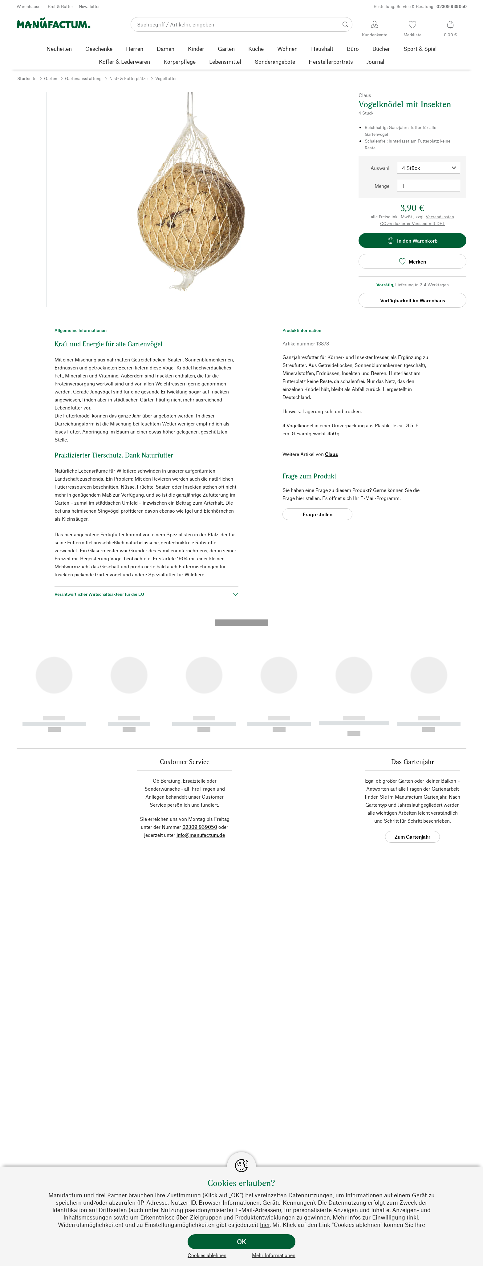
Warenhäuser (29, 6)
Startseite (26, 78)
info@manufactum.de (201, 717)
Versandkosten (440, 216)
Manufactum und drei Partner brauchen (100, 1195)
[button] (54, 314)
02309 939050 (199, 709)
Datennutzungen (310, 1195)
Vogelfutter (166, 78)
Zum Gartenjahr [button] (412, 718)
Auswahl (380, 168)
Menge (382, 186)
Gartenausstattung (83, 78)
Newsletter (89, 6)
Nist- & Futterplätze (128, 78)
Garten (50, 78)
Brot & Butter (60, 6)
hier (265, 1224)
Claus (331, 454)
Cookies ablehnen (207, 1255)
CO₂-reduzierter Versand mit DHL (412, 223)
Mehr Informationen (273, 1255)
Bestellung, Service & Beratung (420, 6)
